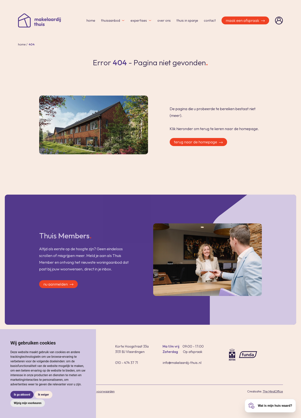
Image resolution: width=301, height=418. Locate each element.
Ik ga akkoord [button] (22, 394)
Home (90, 20)
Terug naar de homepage (199, 142)
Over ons (164, 20)
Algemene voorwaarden (98, 391)
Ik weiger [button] (43, 394)
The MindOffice (273, 391)
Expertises (141, 20)
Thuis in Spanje (187, 20)
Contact (210, 20)
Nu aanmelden (58, 288)
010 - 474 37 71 (126, 362)
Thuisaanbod (113, 20)
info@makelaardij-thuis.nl (182, 362)
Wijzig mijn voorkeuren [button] (27, 403)
